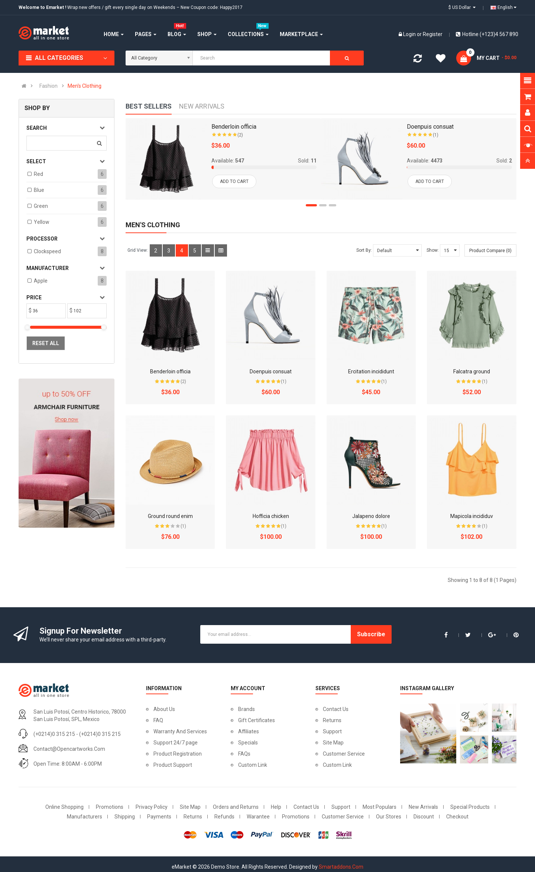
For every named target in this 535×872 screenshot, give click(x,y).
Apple (41, 281)
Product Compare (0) (490, 250)
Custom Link (252, 765)
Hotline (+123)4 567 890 (487, 34)
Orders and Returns (236, 807)
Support (332, 731)
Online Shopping (64, 807)
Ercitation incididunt (371, 371)
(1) (283, 381)
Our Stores (388, 817)
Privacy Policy (152, 807)
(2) (183, 381)
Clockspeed (47, 251)
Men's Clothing (84, 86)
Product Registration (177, 754)
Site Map (333, 743)
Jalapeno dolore (371, 516)
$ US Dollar (462, 7)
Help (276, 807)
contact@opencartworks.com (69, 749)
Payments (159, 817)
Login (410, 34)
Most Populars (379, 807)
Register (432, 34)
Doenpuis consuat (271, 371)
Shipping (124, 817)
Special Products (470, 807)
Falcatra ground (471, 371)
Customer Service (344, 754)
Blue (39, 190)
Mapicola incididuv (471, 516)
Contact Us (335, 709)
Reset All (45, 343)
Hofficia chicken (271, 516)
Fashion (48, 86)
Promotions (109, 807)
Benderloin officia (170, 371)
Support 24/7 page (175, 743)
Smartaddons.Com (341, 867)
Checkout (457, 817)
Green (41, 206)
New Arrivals (423, 807)
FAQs (244, 754)
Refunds (224, 817)
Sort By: (364, 250)
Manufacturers (84, 817)
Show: (433, 250)
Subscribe (371, 634)
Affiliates (248, 731)
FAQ (158, 720)
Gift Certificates (256, 720)
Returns (332, 720)
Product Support (172, 765)
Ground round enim (170, 516)
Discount (424, 817)
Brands (246, 709)
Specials (248, 743)
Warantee (258, 817)
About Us (164, 709)
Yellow (41, 222)
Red (38, 174)
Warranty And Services (180, 731)
